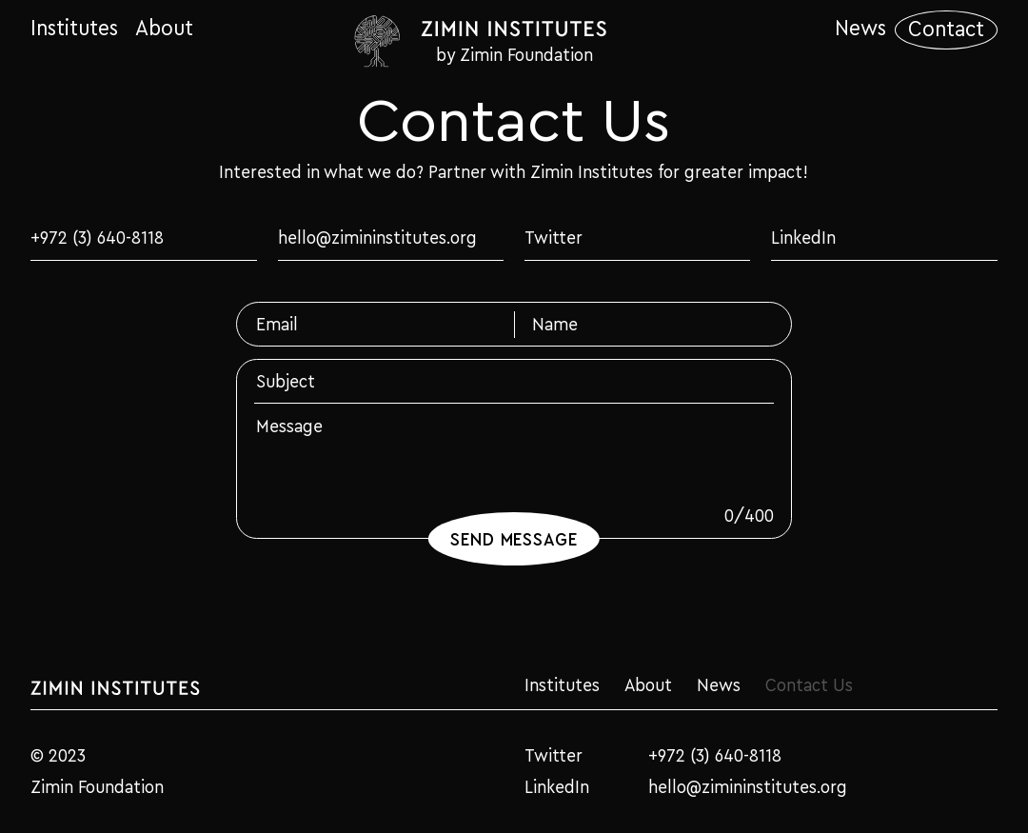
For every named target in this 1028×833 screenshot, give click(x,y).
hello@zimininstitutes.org (377, 237)
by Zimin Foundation (514, 54)
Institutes (74, 28)
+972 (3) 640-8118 (97, 237)
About (164, 28)
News (860, 28)
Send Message (514, 538)
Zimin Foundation (97, 787)
